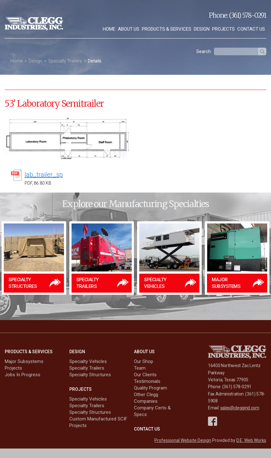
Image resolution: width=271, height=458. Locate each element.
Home (109, 29)
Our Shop (143, 361)
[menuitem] (109, 29)
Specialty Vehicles (88, 361)
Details (94, 60)
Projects (223, 29)
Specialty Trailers (65, 60)
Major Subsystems (24, 361)
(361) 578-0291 (247, 15)
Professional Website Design (182, 440)
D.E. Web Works (251, 440)
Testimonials (147, 381)
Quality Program (150, 388)
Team (140, 368)
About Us (128, 29)
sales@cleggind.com (239, 407)
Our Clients (145, 375)
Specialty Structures (90, 375)
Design (202, 29)
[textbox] (236, 51)
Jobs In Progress (22, 375)
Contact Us (251, 29)
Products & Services (166, 29)
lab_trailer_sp (44, 174)
